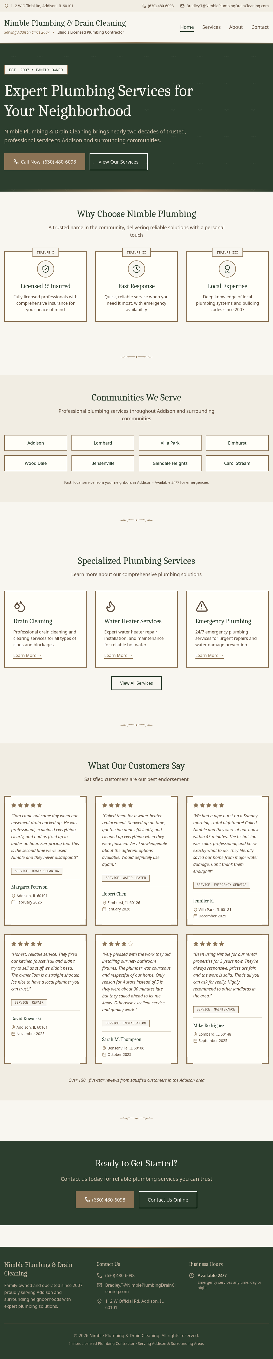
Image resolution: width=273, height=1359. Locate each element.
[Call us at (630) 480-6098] (158, 6)
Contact (260, 27)
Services (211, 27)
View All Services (136, 683)
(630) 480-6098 (105, 1199)
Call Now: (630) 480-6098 (44, 162)
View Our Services (119, 162)
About (236, 27)
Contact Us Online (168, 1199)
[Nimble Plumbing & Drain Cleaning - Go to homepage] (65, 26)
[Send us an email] (224, 6)
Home (187, 27)
